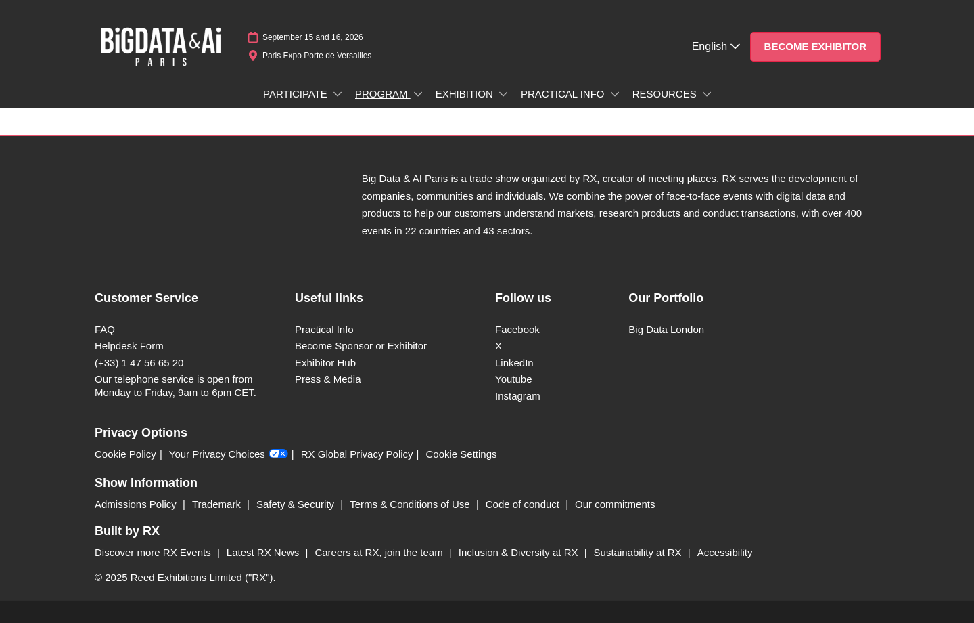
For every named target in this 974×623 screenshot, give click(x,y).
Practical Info (324, 329)
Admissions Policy (137, 504)
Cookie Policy (125, 454)
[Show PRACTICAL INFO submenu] (615, 94)
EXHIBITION (466, 94)
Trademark (218, 504)
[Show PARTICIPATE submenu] (337, 94)
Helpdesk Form (129, 345)
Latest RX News (264, 552)
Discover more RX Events (154, 552)
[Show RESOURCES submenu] (707, 94)
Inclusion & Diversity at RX (520, 552)
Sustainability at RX (639, 552)
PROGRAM (383, 94)
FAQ (105, 329)
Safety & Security (296, 504)
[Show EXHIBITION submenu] (503, 94)
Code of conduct (524, 504)
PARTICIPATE (296, 94)
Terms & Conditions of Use (411, 504)
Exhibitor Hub (325, 362)
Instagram (517, 396)
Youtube (513, 379)
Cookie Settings (461, 454)
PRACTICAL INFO (564, 94)
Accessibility (725, 552)
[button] (815, 47)
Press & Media (328, 379)
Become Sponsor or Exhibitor (361, 345)
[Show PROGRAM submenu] (418, 94)
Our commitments (615, 504)
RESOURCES (665, 94)
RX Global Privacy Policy (357, 454)
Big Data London (666, 329)
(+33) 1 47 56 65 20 (139, 362)
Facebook (517, 329)
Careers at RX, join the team (380, 552)
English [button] (716, 46)
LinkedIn (514, 362)
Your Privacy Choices (228, 454)
